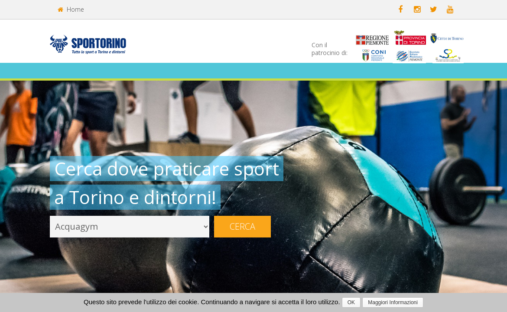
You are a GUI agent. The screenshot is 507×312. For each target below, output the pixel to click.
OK (351, 302)
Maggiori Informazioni (393, 302)
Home (71, 9)
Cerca (242, 226)
